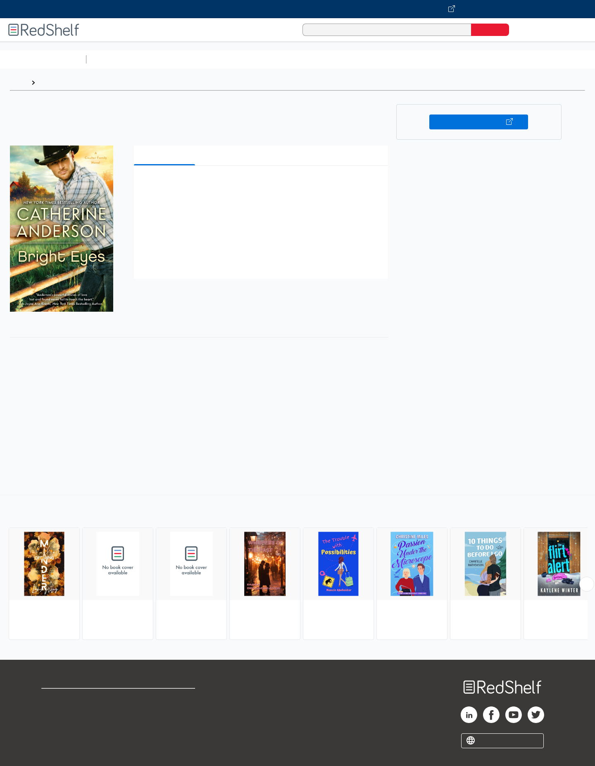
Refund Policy (165, 712)
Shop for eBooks (67, 698)
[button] (263, 184)
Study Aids (111, 59)
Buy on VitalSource (478, 122)
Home (18, 82)
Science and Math (162, 59)
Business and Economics (320, 59)
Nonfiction (500, 59)
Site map (55, 738)
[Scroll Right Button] (586, 584)
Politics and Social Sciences (407, 59)
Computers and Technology (236, 59)
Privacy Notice (64, 725)
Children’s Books (548, 59)
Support (53, 712)
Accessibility (163, 725)
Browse (51, 82)
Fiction (467, 59)
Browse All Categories (43, 59)
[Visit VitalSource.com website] (297, 9)
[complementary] (297, 568)
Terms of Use (165, 698)
